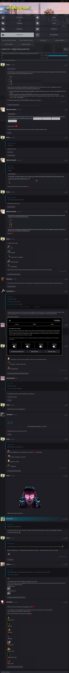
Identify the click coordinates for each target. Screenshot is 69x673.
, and (14, 470)
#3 (65, 138)
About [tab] (52, 324)
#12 (65, 378)
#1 (65, 65)
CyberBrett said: (10, 444)
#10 (65, 325)
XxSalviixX (9, 602)
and (14, 104)
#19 (65, 564)
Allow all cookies (51, 351)
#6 (65, 212)
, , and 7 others (17, 597)
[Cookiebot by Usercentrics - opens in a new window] (54, 321)
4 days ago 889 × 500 (10, 422)
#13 (65, 405)
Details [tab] (34, 324)
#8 (65, 279)
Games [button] (8, 1)
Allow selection (34, 351)
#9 (65, 291)
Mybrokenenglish (11, 109)
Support (23, 1)
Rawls (8, 64)
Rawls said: (9, 165)
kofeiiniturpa (10, 291)
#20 (65, 602)
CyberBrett (9, 414)
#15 (65, 439)
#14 (65, 415)
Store (17, 1)
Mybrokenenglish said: (11, 143)
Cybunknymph (10, 378)
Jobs (13, 1)
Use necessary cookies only (17, 351)
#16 (65, 476)
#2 (65, 110)
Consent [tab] (17, 324)
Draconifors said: (10, 543)
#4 (65, 160)
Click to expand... (37, 307)
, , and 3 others (15, 666)
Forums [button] (3, 1)
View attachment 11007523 (12, 388)
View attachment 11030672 (12, 574)
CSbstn (8, 564)
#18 (65, 538)
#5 (65, 192)
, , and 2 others (18, 373)
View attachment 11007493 (12, 301)
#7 (65, 239)
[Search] (65, 49)
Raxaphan (9, 279)
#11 (65, 346)
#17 (65, 519)
